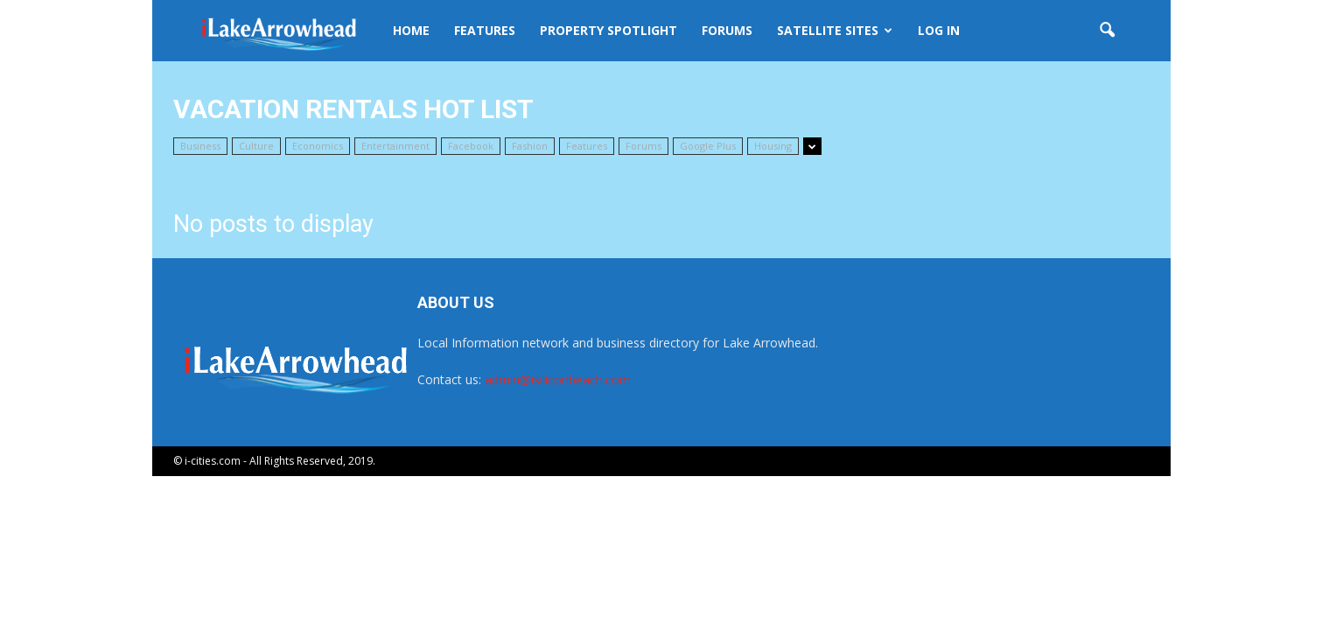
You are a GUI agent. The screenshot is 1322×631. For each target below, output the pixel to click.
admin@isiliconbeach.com (558, 379)
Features (484, 30)
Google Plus (708, 145)
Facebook (470, 145)
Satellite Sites (834, 30)
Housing (773, 145)
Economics (317, 145)
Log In (939, 30)
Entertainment (395, 145)
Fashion (530, 145)
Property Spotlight (608, 30)
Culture (256, 145)
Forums (727, 30)
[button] (1108, 31)
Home (411, 30)
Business (200, 145)
